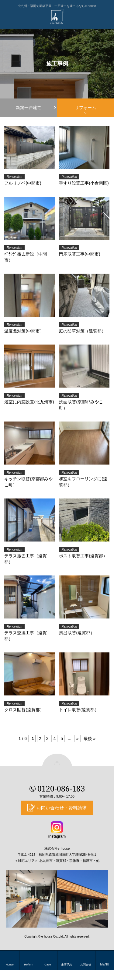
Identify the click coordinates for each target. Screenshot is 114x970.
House (10, 964)
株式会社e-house (57, 848)
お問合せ (85, 964)
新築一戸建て (28, 107)
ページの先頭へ (57, 769)
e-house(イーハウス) (57, 16)
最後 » (90, 738)
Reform (28, 964)
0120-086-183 (61, 791)
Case (47, 964)
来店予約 (66, 964)
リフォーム (85, 107)
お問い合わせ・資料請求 (61, 807)
